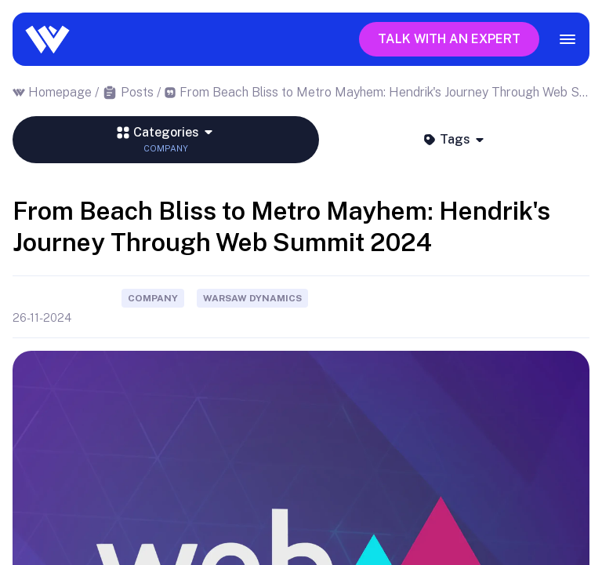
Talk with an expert (449, 38)
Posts (137, 92)
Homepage (60, 92)
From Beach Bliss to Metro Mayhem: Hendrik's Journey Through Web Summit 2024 (385, 92)
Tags (454, 139)
